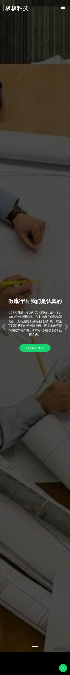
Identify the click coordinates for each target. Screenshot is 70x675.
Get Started (35, 339)
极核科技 (17, 8)
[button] (3, 317)
